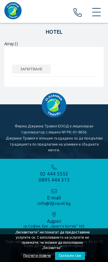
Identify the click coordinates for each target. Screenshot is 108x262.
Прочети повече (37, 255)
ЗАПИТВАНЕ (31, 69)
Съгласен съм (70, 255)
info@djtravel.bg (54, 203)
